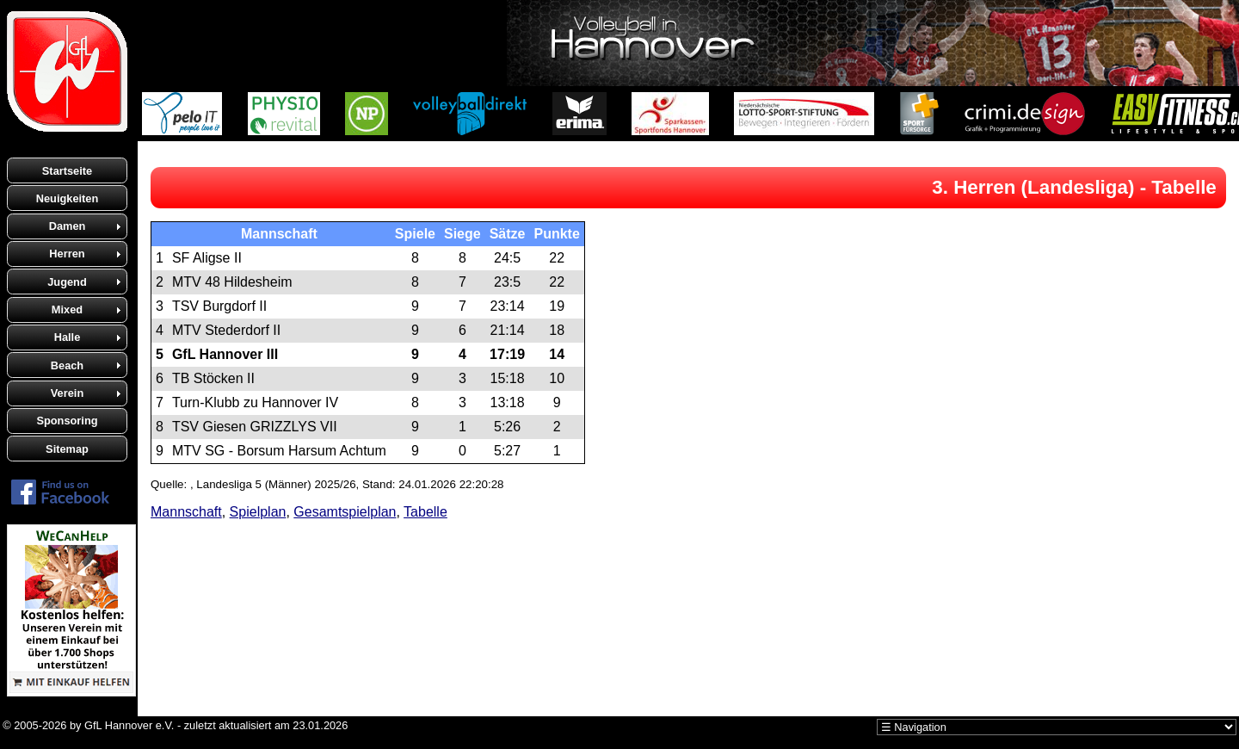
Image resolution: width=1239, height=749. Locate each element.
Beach (67, 365)
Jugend (67, 281)
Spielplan (258, 511)
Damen (67, 226)
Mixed (67, 309)
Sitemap (67, 449)
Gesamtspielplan (344, 511)
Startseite (67, 170)
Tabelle (425, 511)
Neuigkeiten (67, 198)
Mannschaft (186, 511)
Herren (66, 253)
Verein (67, 393)
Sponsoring (66, 420)
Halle (67, 337)
